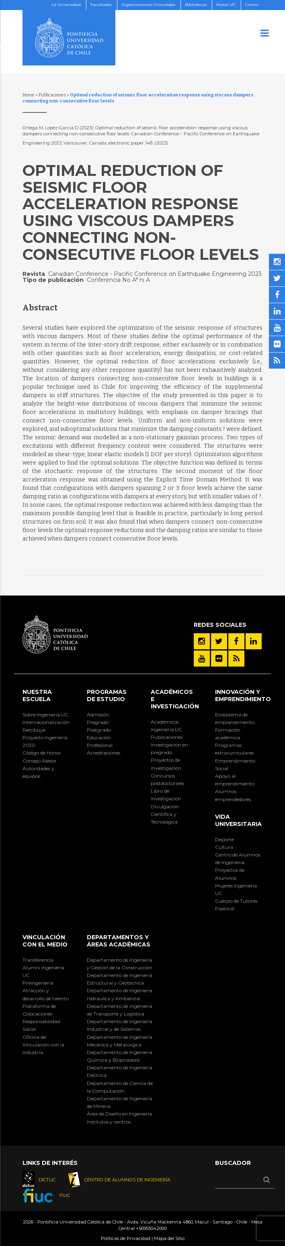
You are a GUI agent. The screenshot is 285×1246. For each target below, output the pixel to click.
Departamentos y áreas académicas (118, 941)
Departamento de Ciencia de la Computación (120, 1087)
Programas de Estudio (107, 695)
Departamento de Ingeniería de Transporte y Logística (119, 1010)
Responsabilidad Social (41, 1025)
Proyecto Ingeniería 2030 (45, 741)
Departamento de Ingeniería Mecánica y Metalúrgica (119, 1041)
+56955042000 (151, 1228)
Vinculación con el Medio (45, 941)
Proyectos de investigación (166, 764)
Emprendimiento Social (235, 764)
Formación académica (227, 733)
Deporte (224, 839)
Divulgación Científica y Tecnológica (165, 814)
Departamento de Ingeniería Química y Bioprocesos (119, 1056)
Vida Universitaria (238, 820)
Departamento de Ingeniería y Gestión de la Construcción (119, 964)
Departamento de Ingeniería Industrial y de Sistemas (119, 1025)
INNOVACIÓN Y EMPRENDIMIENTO (243, 695)
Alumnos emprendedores (233, 795)
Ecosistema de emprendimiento (234, 718)
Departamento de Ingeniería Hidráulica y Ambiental (119, 994)
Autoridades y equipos (38, 772)
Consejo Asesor (40, 761)
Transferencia (38, 960)
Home (29, 95)
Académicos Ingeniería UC (166, 725)
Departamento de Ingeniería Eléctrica (119, 1071)
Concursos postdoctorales (167, 779)
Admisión (98, 715)
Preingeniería (38, 983)
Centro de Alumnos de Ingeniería (237, 858)
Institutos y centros (109, 1122)
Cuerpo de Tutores (236, 901)
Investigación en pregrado (169, 748)
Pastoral (224, 908)
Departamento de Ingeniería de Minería (119, 1102)
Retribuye (34, 730)
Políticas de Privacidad (125, 1238)
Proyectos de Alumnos (229, 874)
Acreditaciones (103, 753)
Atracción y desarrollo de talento (46, 994)
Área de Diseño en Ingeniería (119, 1114)
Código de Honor (42, 753)
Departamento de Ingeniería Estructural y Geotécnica (119, 979)
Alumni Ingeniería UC (43, 971)
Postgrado (99, 730)
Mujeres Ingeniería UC (236, 889)
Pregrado (98, 722)
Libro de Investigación (166, 794)
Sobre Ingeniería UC (45, 715)
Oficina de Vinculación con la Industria (43, 1044)
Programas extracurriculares (234, 749)
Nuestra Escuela (37, 695)
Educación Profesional (100, 741)
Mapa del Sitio (169, 1238)
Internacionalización (46, 722)
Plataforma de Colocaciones (39, 1010)
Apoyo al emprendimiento (234, 780)
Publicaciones (52, 95)
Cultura (224, 847)
